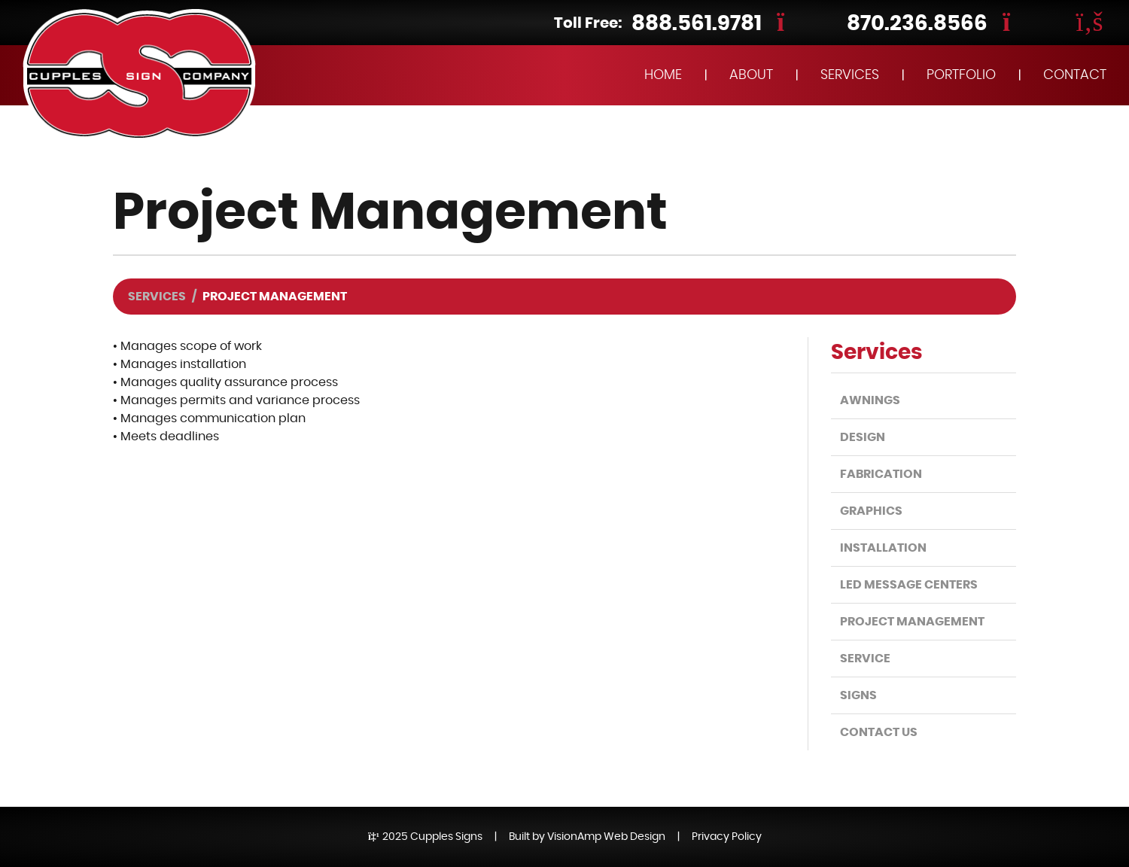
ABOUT (751, 75)
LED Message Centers (909, 585)
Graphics (871, 511)
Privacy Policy (727, 837)
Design (862, 437)
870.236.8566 (917, 24)
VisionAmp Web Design (606, 837)
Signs (858, 695)
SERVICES (849, 75)
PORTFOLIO (961, 75)
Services (157, 297)
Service (865, 659)
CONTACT (1074, 75)
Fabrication (881, 474)
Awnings (870, 400)
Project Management (912, 622)
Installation (883, 548)
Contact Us (879, 732)
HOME (663, 75)
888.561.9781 (696, 24)
